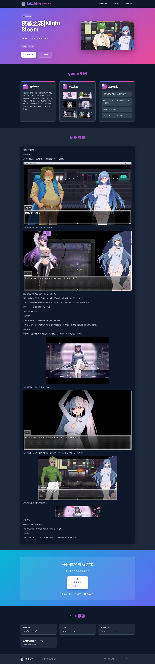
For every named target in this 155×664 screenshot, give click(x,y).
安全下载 (129, 4)
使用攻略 (116, 4)
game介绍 (103, 4)
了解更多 (45, 55)
